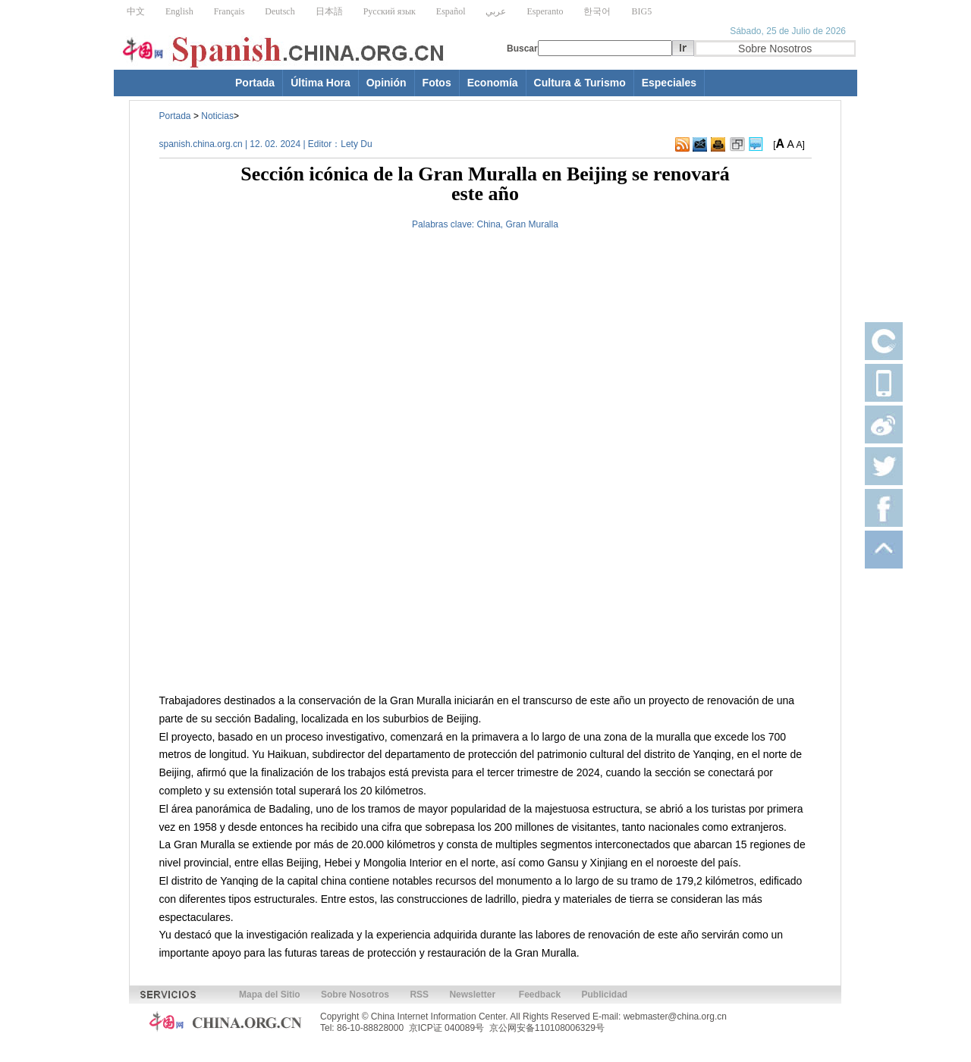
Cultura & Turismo (580, 83)
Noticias (217, 116)
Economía (492, 83)
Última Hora (320, 83)
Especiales (669, 83)
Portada (255, 83)
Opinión (386, 83)
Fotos (437, 83)
